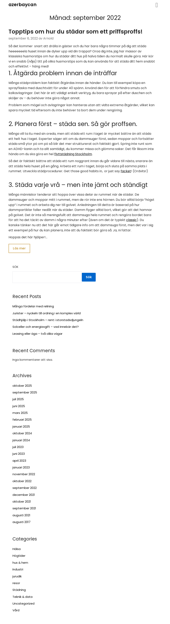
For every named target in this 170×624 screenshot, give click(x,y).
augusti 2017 (21, 522)
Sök (15, 267)
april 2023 (19, 461)
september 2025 (24, 393)
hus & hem (20, 563)
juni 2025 (18, 406)
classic (131, 220)
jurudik (17, 576)
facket (126, 171)
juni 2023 (18, 454)
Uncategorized (23, 604)
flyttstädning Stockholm (73, 154)
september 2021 (24, 509)
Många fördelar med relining (33, 307)
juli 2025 (18, 399)
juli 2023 (18, 447)
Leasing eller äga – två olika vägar (37, 334)
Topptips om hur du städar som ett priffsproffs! (76, 32)
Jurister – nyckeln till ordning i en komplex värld (46, 313)
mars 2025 (20, 413)
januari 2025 (21, 427)
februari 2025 (22, 420)
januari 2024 (21, 440)
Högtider (18, 556)
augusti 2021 (21, 515)
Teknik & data (22, 597)
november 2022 (23, 474)
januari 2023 (21, 468)
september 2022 (24, 488)
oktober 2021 (21, 502)
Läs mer (19, 248)
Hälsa (16, 549)
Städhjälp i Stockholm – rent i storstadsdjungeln (47, 320)
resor (16, 583)
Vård (15, 611)
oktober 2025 (22, 386)
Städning (19, 590)
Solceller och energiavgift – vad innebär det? (45, 327)
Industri (17, 570)
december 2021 (23, 495)
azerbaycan (22, 5)
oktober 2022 (22, 481)
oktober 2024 (22, 434)
